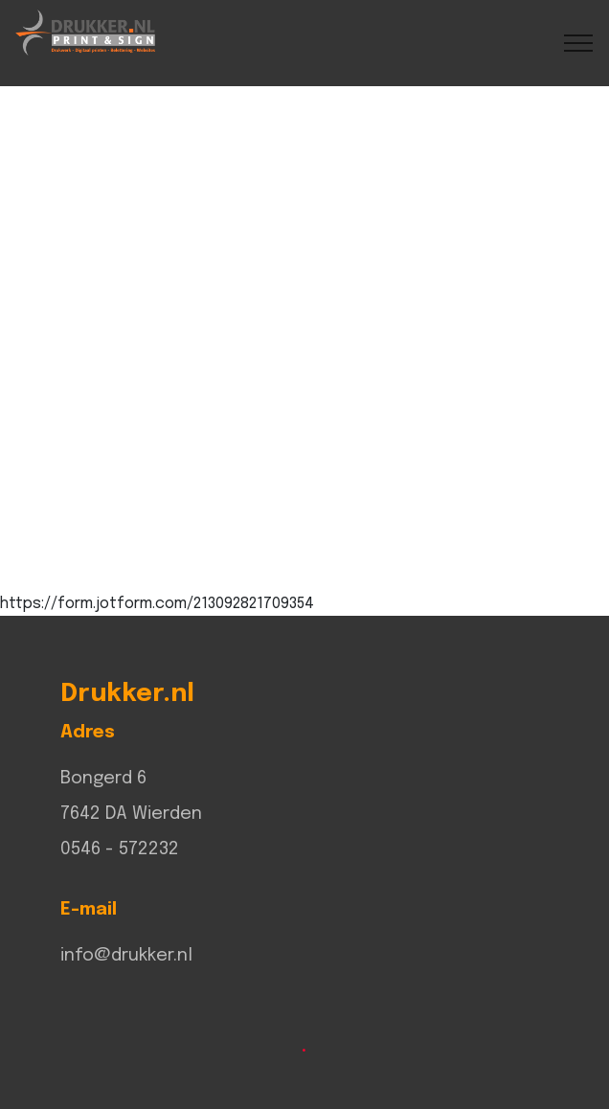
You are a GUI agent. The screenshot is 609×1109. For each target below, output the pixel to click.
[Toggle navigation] (579, 43)
